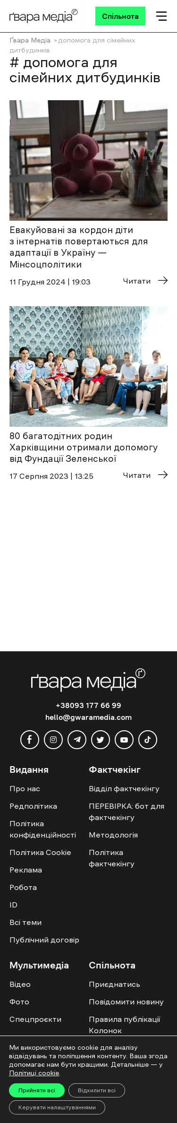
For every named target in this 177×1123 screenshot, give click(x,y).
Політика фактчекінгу (112, 857)
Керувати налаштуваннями (57, 1107)
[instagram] (53, 739)
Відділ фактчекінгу (124, 788)
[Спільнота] (120, 16)
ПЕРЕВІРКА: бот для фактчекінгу (126, 811)
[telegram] (76, 739)
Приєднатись (114, 984)
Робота (23, 887)
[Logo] (43, 16)
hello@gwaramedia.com (88, 717)
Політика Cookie (40, 852)
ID (13, 904)
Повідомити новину (126, 1001)
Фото (19, 1001)
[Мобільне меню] (161, 16)
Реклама (25, 869)
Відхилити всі (97, 1090)
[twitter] (100, 739)
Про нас (24, 788)
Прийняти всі (36, 1090)
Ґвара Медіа (30, 40)
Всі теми (25, 922)
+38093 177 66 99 (88, 705)
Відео (20, 984)
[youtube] (124, 739)
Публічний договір (44, 939)
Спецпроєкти (35, 1019)
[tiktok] (147, 739)
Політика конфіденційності (42, 829)
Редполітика (33, 806)
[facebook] (29, 739)
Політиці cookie (34, 1073)
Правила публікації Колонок (124, 1024)
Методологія (113, 834)
